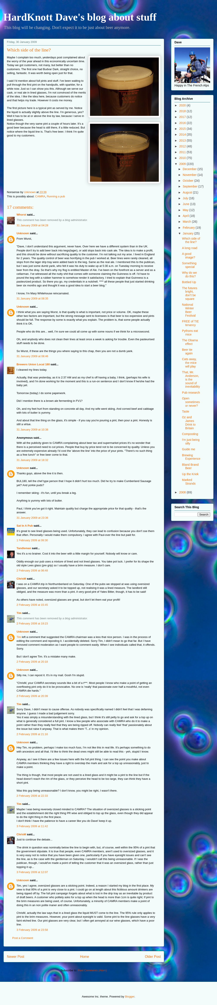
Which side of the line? (191, 240)
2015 (183, 128)
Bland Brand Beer (190, 466)
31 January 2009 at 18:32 (32, 460)
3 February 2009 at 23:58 (32, 929)
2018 (183, 111)
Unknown (23, 233)
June (186, 204)
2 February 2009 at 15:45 (32, 604)
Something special (189, 265)
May (186, 210)
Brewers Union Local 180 (33, 364)
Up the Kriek (190, 474)
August (188, 192)
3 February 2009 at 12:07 (32, 872)
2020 (183, 105)
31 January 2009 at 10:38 (32, 429)
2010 (183, 158)
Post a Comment (22, 938)
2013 (183, 140)
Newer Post (15, 956)
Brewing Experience (191, 457)
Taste (185, 411)
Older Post (153, 956)
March (187, 221)
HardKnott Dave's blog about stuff (79, 17)
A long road (189, 248)
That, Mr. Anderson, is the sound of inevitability (191, 379)
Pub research (191, 392)
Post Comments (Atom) (92, 970)
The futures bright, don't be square (189, 293)
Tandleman (24, 548)
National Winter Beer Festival (189, 310)
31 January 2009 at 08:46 (32, 356)
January (188, 233)
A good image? (188, 255)
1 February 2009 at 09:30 (32, 540)
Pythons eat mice (190, 332)
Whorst (21, 214)
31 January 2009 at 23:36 (32, 517)
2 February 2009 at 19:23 (32, 623)
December (190, 169)
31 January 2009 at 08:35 (32, 298)
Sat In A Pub (25, 525)
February (189, 227)
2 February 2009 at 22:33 (32, 795)
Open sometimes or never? (191, 402)
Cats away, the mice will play (189, 362)
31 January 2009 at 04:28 (32, 225)
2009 (183, 164)
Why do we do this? (189, 274)
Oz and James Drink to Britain (189, 423)
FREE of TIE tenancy (190, 323)
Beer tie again (187, 351)
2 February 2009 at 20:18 (32, 661)
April (186, 216)
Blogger (129, 996)
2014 (183, 134)
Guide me (188, 449)
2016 (183, 123)
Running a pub (56, 196)
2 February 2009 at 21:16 (32, 734)
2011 (183, 152)
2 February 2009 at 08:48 (32, 570)
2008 (183, 492)
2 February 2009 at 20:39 (32, 696)
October (188, 180)
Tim (19, 613)
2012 (183, 146)
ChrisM (21, 578)
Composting (190, 434)
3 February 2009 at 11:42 (32, 826)
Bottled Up (189, 282)
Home (84, 956)
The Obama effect (190, 342)
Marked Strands (189, 481)
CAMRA (40, 196)
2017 (183, 117)
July (186, 198)
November (190, 175)
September (190, 186)
